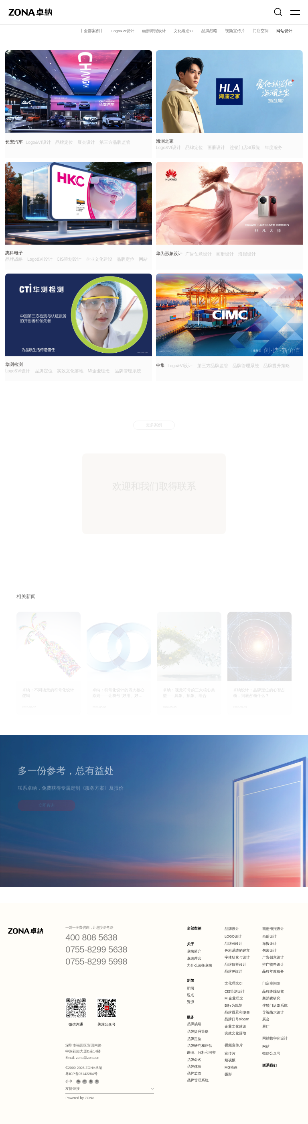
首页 (32, 29)
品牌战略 (209, 31)
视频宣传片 (235, 31)
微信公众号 (271, 1053)
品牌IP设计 (233, 971)
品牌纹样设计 (235, 965)
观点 (190, 995)
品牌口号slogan (237, 1019)
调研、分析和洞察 (201, 1052)
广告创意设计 (198, 253)
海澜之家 (165, 141)
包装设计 (269, 950)
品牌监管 (194, 1073)
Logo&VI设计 (122, 31)
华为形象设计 (169, 253)
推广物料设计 (273, 965)
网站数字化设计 (275, 1038)
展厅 (266, 1026)
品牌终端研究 (273, 991)
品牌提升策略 (276, 365)
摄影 (228, 1074)
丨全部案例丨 (92, 31)
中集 (160, 365)
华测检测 (14, 364)
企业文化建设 (99, 259)
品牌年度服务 (273, 971)
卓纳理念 (194, 958)
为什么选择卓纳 (199, 965)
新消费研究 (271, 998)
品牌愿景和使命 (237, 1012)
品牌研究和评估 (199, 1046)
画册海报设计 (154, 31)
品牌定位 (64, 142)
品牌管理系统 (128, 370)
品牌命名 (194, 1060)
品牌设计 (232, 929)
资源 (190, 1002)
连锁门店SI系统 (245, 147)
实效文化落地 (70, 370)
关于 (190, 944)
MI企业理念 (99, 370)
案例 (46, 29)
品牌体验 (194, 1067)
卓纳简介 (194, 951)
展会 (266, 1019)
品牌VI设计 (233, 944)
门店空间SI (271, 983)
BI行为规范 (233, 1005)
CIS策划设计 (69, 259)
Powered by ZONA (79, 1098)
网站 (143, 259)
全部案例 (194, 928)
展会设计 (86, 142)
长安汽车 (14, 141)
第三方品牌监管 (114, 142)
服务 (190, 1017)
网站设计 (284, 31)
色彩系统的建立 (237, 950)
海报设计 (247, 253)
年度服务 (273, 147)
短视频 (230, 1060)
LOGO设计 (233, 936)
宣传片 (230, 1053)
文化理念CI (184, 31)
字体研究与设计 (237, 957)
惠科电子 (14, 252)
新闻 (190, 981)
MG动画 (231, 1067)
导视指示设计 (273, 1012)
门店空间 (261, 31)
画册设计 (216, 147)
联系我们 (269, 1065)
